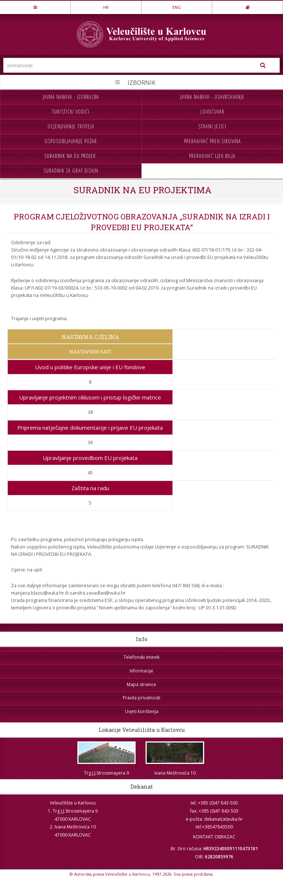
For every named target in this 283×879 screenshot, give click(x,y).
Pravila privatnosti (141, 698)
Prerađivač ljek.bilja (212, 155)
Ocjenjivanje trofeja (71, 126)
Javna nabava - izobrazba (71, 96)
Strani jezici (212, 126)
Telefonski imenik (141, 657)
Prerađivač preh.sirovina (212, 141)
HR (106, 7)
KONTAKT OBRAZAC (214, 837)
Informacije (141, 671)
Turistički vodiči (71, 111)
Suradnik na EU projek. (70, 155)
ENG (176, 7)
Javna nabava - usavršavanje (212, 96)
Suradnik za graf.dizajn (70, 170)
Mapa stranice (141, 684)
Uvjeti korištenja (141, 711)
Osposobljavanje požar (71, 141)
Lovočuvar (212, 111)
